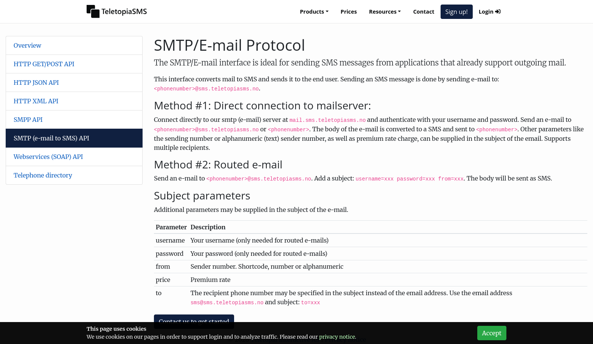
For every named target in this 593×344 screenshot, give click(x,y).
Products (312, 11)
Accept (491, 333)
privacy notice (337, 336)
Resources (383, 11)
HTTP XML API (36, 101)
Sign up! (457, 12)
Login (489, 11)
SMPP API (28, 119)
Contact (423, 11)
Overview (27, 45)
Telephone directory (43, 175)
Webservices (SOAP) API (48, 156)
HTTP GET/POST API (44, 64)
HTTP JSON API (36, 82)
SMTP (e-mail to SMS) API (51, 138)
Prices (349, 11)
